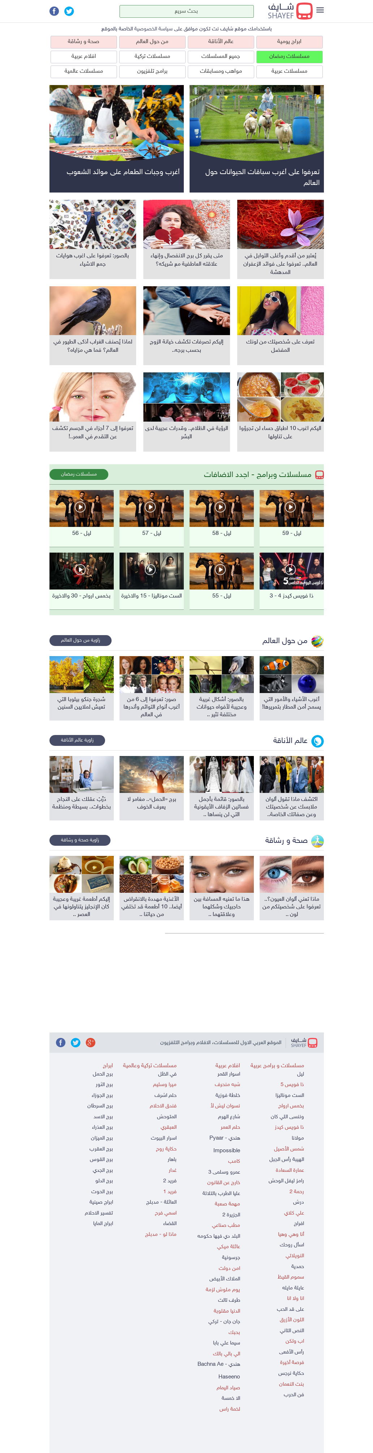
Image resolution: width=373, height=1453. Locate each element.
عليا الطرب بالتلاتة (221, 1194)
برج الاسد (103, 1117)
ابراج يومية (289, 41)
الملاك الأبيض (224, 1279)
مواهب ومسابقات (221, 71)
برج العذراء (102, 1127)
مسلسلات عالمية (84, 71)
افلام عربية (83, 56)
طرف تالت (229, 1300)
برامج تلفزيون (152, 71)
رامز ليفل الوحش (286, 1181)
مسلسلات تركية (152, 56)
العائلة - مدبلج (161, 1202)
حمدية (297, 1267)
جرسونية (231, 1258)
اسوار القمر (228, 1074)
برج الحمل (103, 1074)
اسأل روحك (292, 1245)
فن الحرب (294, 1395)
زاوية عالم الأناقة (77, 740)
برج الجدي (103, 1170)
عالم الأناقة (221, 41)
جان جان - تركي (224, 1322)
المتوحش (167, 1117)
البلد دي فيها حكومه (219, 1236)
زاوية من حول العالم (80, 640)
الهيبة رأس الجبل (286, 1160)
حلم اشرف (166, 1096)
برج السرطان (100, 1106)
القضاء (170, 1224)
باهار (172, 1160)
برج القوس (101, 1160)
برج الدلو (104, 1181)
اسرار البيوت (164, 1138)
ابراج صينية (101, 1202)
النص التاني (292, 1331)
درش (298, 1202)
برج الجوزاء (102, 1096)
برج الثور (104, 1085)
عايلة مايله (293, 1288)
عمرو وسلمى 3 (224, 1172)
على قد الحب (290, 1309)
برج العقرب (101, 1149)
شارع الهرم (229, 1117)
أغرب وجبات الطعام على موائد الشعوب (123, 172)
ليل (300, 1074)
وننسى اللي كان (287, 1117)
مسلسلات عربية (289, 71)
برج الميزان (102, 1138)
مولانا (298, 1138)
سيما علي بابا (226, 1343)
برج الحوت (102, 1192)
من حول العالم (152, 41)
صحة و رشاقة (83, 41)
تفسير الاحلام (99, 1213)
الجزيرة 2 (231, 1215)
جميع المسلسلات (220, 56)
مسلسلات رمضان (289, 56)
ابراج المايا (103, 1224)
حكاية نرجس (291, 1373)
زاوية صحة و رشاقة (80, 840)
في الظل (167, 1074)
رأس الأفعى (291, 1352)
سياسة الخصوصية (153, 29)
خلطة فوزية (228, 1096)
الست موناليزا (290, 1096)
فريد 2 (170, 1181)
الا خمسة (231, 1398)
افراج (299, 1224)
